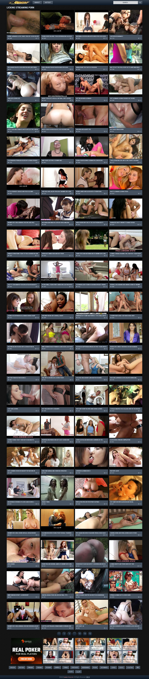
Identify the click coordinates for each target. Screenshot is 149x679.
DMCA (88, 677)
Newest (37, 2)
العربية (78, 671)
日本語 (113, 667)
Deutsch (21, 667)
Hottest (48, 2)
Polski (95, 667)
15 (90, 634)
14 (85, 634)
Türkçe (66, 667)
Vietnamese (104, 667)
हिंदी (138, 667)
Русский (48, 667)
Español (57, 667)
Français (30, 667)
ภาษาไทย (130, 667)
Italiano (39, 667)
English (12, 667)
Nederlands (85, 667)
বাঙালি (71, 671)
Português (75, 667)
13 (79, 634)
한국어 (121, 667)
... (74, 634)
